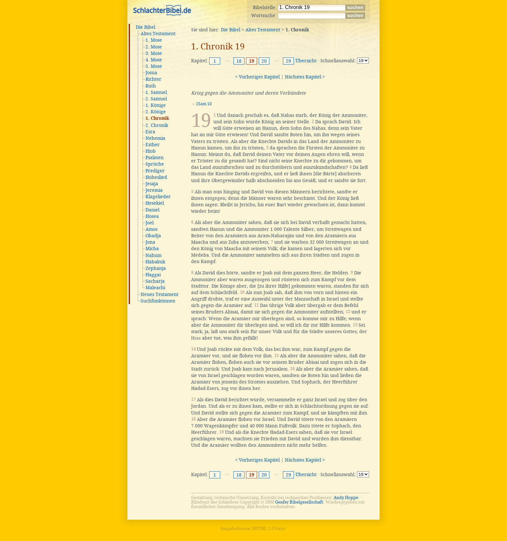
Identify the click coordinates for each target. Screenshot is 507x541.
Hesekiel (155, 203)
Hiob (151, 151)
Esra (150, 131)
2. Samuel (156, 98)
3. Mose (154, 53)
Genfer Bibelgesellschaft (299, 502)
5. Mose (154, 66)
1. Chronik (157, 118)
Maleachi (155, 287)
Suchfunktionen (158, 300)
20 (264, 61)
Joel (150, 222)
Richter (153, 79)
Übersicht (306, 60)
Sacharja (155, 281)
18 (239, 61)
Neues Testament (159, 294)
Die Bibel (145, 27)
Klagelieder (158, 196)
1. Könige (156, 105)
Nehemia (155, 138)
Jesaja (152, 183)
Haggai (153, 274)
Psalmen (155, 157)
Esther (153, 144)
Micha (152, 248)
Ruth (151, 85)
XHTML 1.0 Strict (269, 528)
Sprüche (155, 164)
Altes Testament (158, 33)
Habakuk (155, 261)
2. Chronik (157, 125)
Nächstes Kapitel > (305, 76)
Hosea (152, 216)
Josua (151, 72)
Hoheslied (156, 177)
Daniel (152, 209)
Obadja (153, 235)
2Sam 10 (204, 104)
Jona (150, 242)
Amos (151, 229)
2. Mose (154, 46)
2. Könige (156, 111)
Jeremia (154, 190)
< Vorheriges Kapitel (257, 76)
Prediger (155, 170)
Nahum (154, 255)
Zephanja (156, 268)
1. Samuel (156, 92)
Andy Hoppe (346, 497)
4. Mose (154, 59)
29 (288, 61)
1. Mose (154, 40)
